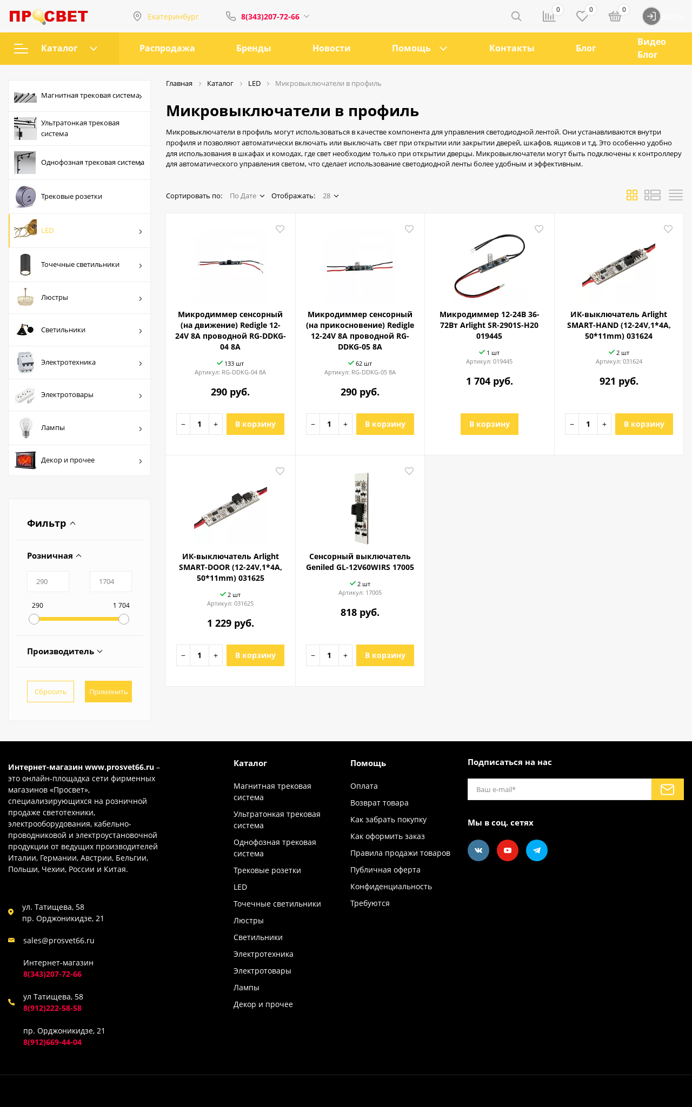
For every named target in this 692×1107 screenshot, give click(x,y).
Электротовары (78, 395)
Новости (331, 48)
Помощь (411, 48)
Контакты (512, 48)
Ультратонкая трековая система (66, 128)
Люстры (78, 297)
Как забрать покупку (388, 819)
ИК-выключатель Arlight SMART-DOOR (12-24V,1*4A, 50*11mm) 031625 (230, 567)
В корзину (255, 424)
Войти (663, 16)
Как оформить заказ (387, 836)
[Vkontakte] (478, 850)
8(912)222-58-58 (52, 1008)
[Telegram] (537, 850)
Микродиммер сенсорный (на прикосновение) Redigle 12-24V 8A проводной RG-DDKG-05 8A (360, 330)
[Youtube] (507, 850)
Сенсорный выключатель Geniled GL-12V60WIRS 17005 (360, 561)
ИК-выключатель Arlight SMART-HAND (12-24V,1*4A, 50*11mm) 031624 (619, 325)
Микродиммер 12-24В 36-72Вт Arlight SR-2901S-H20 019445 (490, 325)
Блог (586, 48)
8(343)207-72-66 (270, 16)
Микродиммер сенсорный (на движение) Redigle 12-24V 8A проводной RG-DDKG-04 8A (230, 330)
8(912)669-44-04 (52, 1042)
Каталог (55, 48)
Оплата (364, 786)
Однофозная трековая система (79, 162)
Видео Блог (651, 48)
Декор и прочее (78, 460)
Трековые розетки (58, 196)
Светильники (78, 329)
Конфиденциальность (391, 886)
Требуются (370, 903)
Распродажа (167, 48)
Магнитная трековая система (78, 96)
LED (78, 230)
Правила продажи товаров (400, 853)
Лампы (78, 428)
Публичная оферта (385, 869)
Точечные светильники (78, 264)
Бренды (253, 48)
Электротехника (78, 362)
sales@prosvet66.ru (59, 940)
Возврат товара (379, 802)
